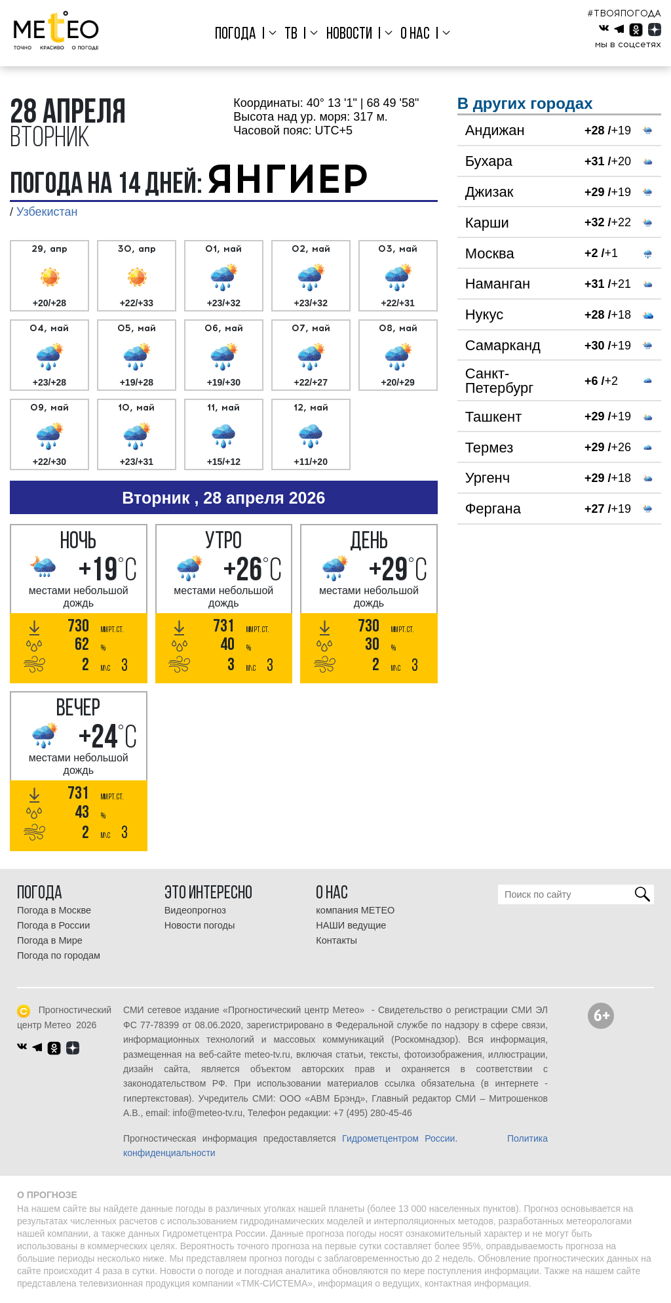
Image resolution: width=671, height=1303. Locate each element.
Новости (349, 34)
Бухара (488, 161)
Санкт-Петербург (499, 380)
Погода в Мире (50, 940)
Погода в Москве (54, 910)
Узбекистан (47, 211)
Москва (489, 253)
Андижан (495, 130)
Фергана (493, 508)
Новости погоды (199, 925)
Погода (235, 34)
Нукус (484, 314)
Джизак (489, 192)
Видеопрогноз (195, 910)
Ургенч (487, 478)
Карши (487, 222)
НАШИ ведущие (351, 925)
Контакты (336, 940)
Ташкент (493, 417)
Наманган (498, 283)
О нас (415, 34)
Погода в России (53, 925)
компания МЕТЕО (355, 910)
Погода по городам (58, 955)
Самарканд (503, 345)
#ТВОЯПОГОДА (624, 13)
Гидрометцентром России (398, 1138)
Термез (489, 447)
